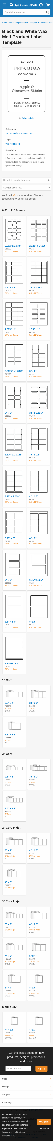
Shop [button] (4, 1079)
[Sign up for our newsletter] (18, 1068)
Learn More (44, 1128)
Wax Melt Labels (13, 133)
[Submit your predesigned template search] (49, 180)
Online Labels (28, 118)
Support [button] (6, 1094)
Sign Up (41, 1068)
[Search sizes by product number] (26, 180)
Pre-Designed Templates (36, 23)
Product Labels (27, 133)
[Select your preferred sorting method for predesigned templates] (26, 187)
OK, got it (43, 1122)
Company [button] (7, 1102)
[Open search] (47, 12)
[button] (4, 5)
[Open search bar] (11, 5)
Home (4, 23)
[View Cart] (48, 5)
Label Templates (16, 23)
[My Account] (40, 5)
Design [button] (5, 1087)
